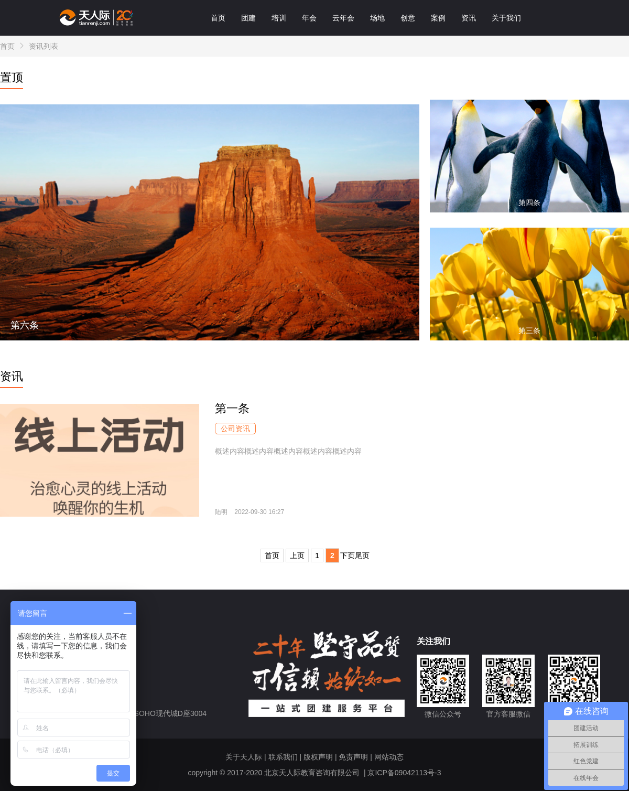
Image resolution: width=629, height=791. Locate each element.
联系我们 (283, 757)
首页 (218, 18)
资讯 (468, 18)
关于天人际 (243, 757)
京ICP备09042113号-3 (404, 772)
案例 (438, 18)
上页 (297, 555)
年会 (309, 18)
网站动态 (389, 757)
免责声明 (353, 757)
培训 (279, 18)
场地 (377, 18)
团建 (248, 18)
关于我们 (506, 18)
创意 (407, 18)
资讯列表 (43, 46)
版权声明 (318, 757)
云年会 (343, 18)
